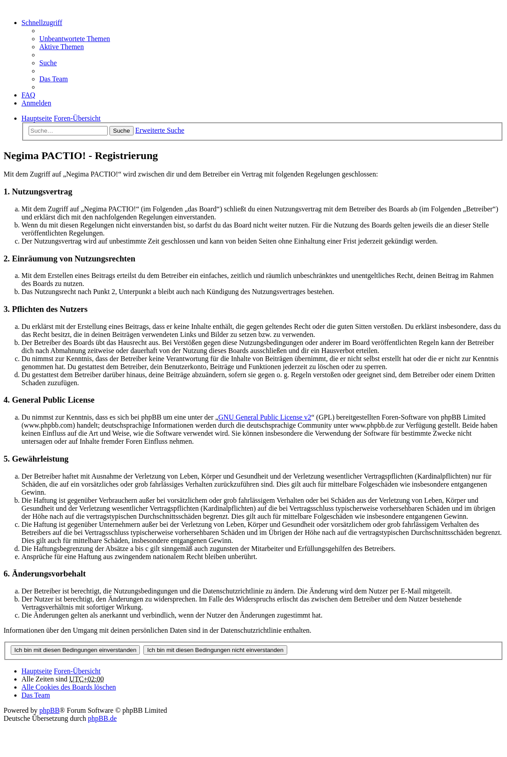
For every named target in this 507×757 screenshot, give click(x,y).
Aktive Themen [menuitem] (61, 46)
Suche (121, 130)
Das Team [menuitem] (53, 79)
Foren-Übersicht (77, 671)
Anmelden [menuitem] (36, 103)
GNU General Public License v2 (264, 417)
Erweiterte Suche (159, 130)
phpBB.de (102, 718)
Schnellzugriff (41, 22)
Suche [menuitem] (48, 63)
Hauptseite (36, 671)
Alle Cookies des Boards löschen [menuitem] (68, 687)
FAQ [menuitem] (28, 95)
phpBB (49, 710)
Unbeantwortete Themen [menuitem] (74, 38)
